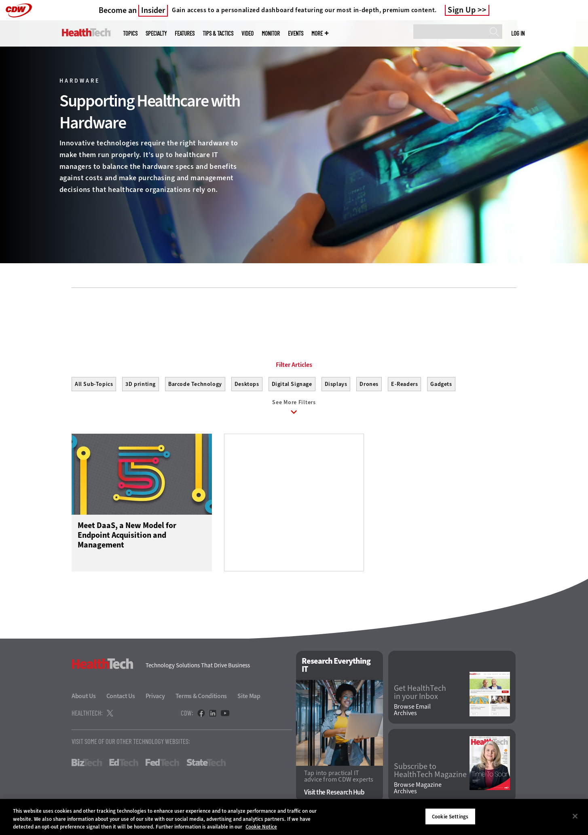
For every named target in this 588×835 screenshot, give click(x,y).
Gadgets (441, 384)
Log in (518, 33)
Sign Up (462, 10)
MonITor (271, 33)
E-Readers (404, 384)
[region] (294, 817)
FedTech (162, 762)
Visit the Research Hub (334, 792)
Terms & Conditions (201, 696)
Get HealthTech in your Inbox (420, 692)
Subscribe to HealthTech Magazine (430, 771)
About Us (84, 696)
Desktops (247, 384)
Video (247, 33)
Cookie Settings (450, 816)
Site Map (248, 696)
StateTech (206, 762)
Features (185, 33)
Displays (336, 384)
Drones (369, 384)
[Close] (575, 816)
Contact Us (120, 696)
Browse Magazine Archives (418, 788)
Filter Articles (294, 365)
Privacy (155, 696)
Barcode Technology (195, 384)
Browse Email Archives (412, 709)
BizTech (87, 762)
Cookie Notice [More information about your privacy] (261, 826)
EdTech (123, 762)
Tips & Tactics (218, 33)
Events (295, 33)
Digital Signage (292, 384)
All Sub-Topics (94, 384)
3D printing (140, 384)
